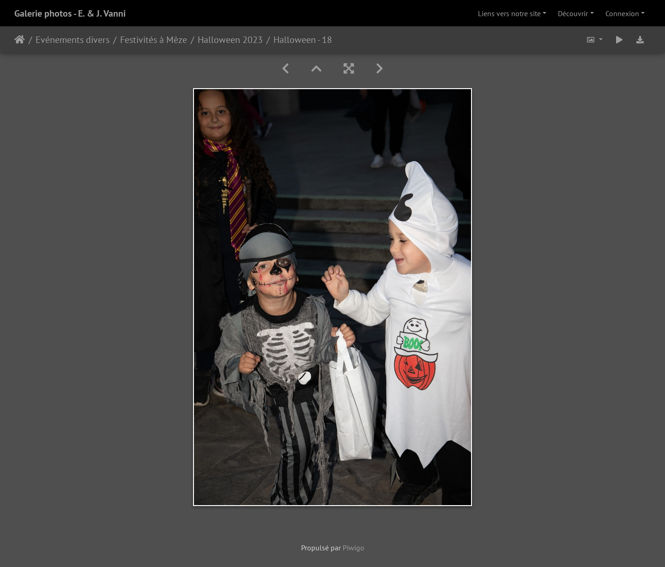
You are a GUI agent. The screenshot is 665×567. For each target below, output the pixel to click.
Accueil (19, 40)
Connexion (622, 13)
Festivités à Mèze (153, 40)
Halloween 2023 (230, 40)
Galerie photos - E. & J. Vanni (70, 13)
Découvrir (573, 13)
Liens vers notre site (509, 13)
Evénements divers (72, 40)
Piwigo (353, 547)
